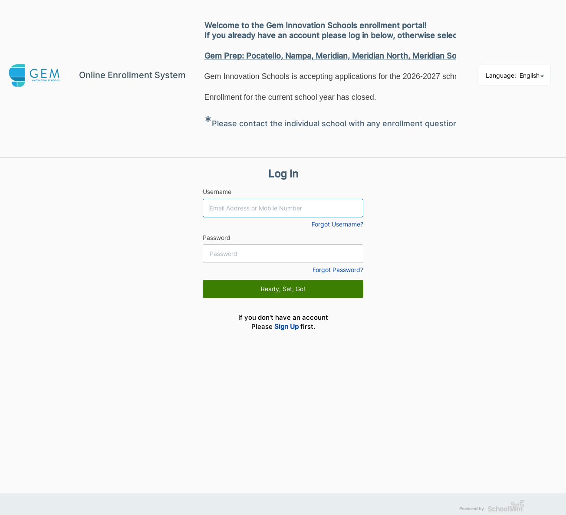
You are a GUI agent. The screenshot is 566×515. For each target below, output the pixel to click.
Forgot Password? (338, 269)
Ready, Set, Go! (283, 288)
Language (515, 75)
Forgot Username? (337, 224)
